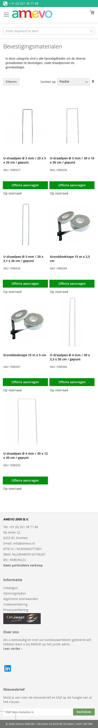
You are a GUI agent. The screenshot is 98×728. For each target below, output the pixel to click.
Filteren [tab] (11, 82)
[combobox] (49, 30)
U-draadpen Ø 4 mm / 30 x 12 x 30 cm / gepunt (25, 455)
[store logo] (32, 14)
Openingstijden (14, 593)
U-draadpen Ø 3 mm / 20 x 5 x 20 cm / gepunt (24, 160)
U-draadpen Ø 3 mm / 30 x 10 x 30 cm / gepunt (72, 160)
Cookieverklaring (15, 604)
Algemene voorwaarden (20, 599)
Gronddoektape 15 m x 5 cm (24, 355)
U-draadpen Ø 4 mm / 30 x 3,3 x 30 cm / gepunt (70, 357)
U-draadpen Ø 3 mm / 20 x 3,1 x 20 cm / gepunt (23, 259)
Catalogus (10, 588)
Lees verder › (12, 648)
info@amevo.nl (24, 543)
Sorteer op (48, 81)
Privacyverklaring (15, 610)
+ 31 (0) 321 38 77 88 (23, 3)
